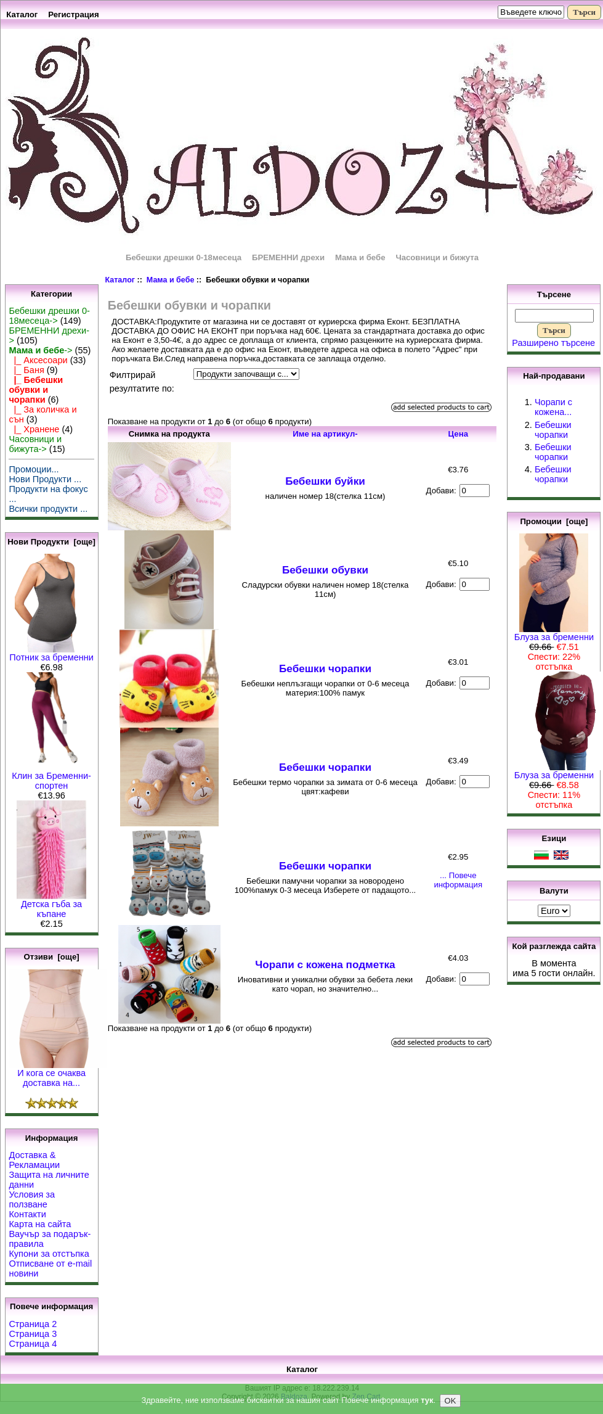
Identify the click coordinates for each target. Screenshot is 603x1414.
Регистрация (73, 14)
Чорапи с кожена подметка (325, 964)
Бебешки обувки (325, 570)
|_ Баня (26, 370)
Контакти (27, 1214)
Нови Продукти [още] (51, 541)
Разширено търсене (553, 343)
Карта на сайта (40, 1224)
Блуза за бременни (554, 633)
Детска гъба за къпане (51, 905)
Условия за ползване (32, 1199)
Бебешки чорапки (325, 668)
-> (40, 350)
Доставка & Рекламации (34, 1160)
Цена (458, 433)
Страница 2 (33, 1324)
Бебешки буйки (325, 481)
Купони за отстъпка (49, 1254)
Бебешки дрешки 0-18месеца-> (49, 316)
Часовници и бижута (437, 257)
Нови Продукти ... (45, 479)
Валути (554, 890)
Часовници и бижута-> (35, 444)
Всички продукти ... (48, 509)
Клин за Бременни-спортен (51, 777)
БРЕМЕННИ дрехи (288, 257)
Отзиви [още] (51, 956)
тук (427, 1400)
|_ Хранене (34, 429)
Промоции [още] (554, 521)
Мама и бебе (171, 280)
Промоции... (34, 469)
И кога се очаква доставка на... (58, 1074)
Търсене (554, 294)
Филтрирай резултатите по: (142, 381)
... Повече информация (458, 880)
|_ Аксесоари (38, 360)
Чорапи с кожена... (553, 407)
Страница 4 (33, 1344)
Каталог (22, 14)
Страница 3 (33, 1334)
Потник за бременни (51, 653)
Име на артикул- (325, 433)
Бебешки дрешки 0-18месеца (183, 257)
